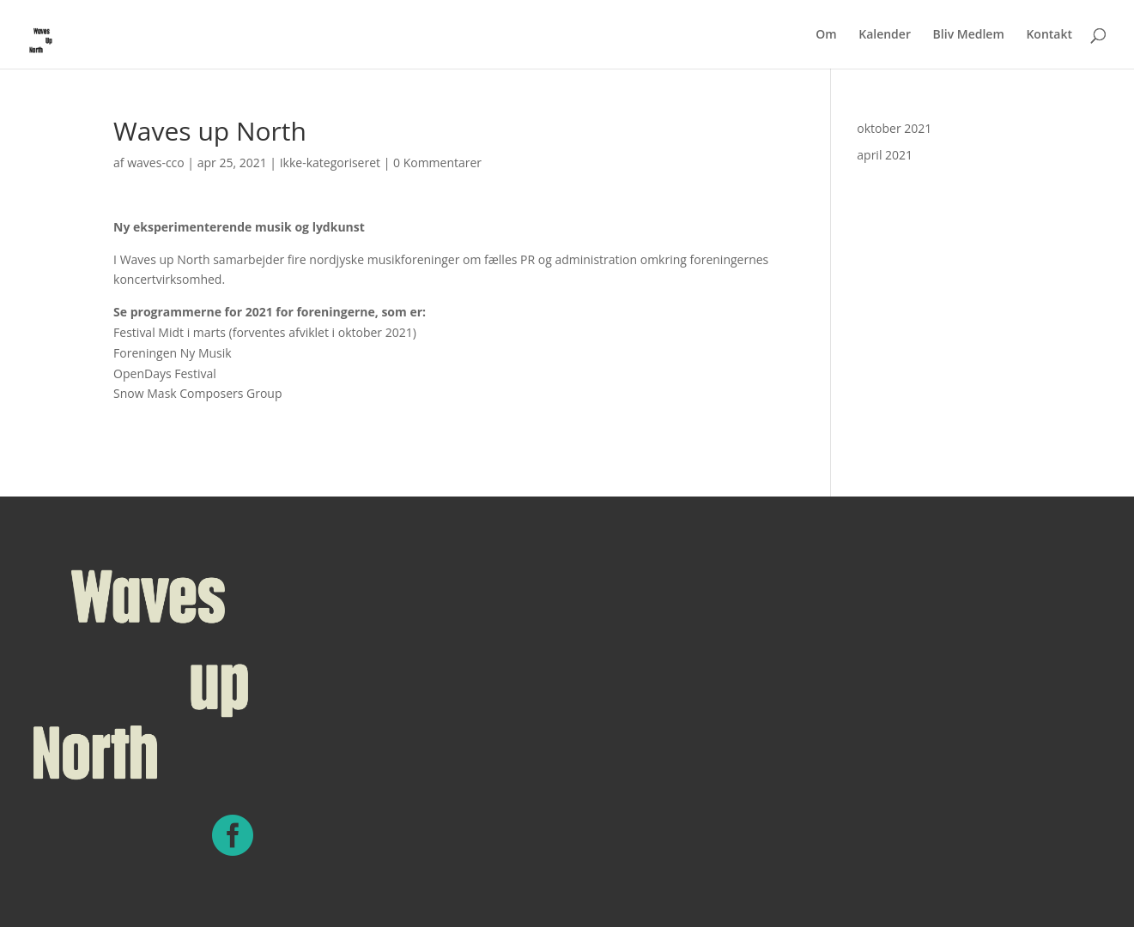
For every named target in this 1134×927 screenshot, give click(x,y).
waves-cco (156, 162)
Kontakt (1049, 35)
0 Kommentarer (437, 162)
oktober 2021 (894, 128)
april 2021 (885, 155)
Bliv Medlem (968, 35)
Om (826, 35)
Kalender (884, 35)
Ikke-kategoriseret (330, 162)
